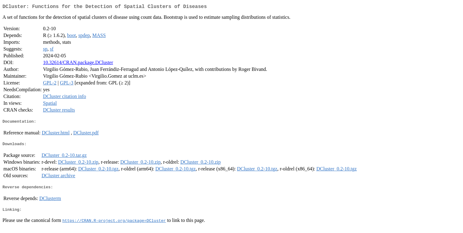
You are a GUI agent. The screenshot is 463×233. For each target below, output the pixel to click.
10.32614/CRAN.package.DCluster (78, 63)
